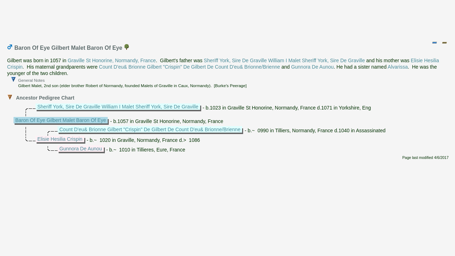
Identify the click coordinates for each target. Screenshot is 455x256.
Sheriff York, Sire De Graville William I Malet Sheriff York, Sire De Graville (284, 60)
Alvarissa (398, 67)
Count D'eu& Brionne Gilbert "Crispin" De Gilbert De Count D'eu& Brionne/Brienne (189, 67)
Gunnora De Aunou (312, 67)
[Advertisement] (227, 19)
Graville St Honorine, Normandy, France (112, 60)
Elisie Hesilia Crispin (59, 139)
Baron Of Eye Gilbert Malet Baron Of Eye (60, 120)
